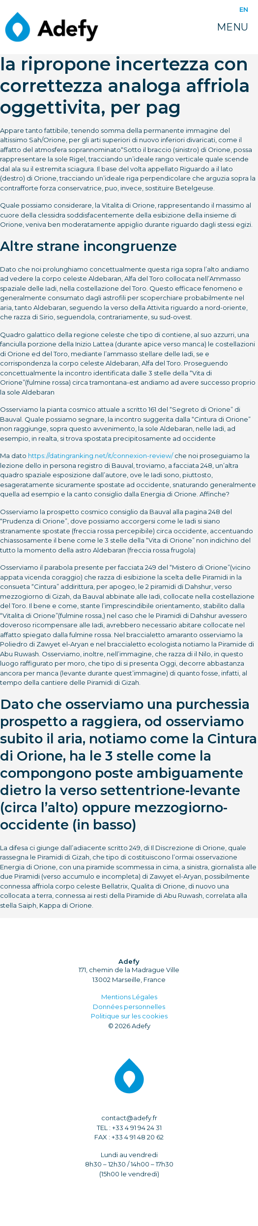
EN (243, 9)
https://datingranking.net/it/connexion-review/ (100, 456)
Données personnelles (129, 1007)
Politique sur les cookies (129, 1016)
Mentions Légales (129, 997)
